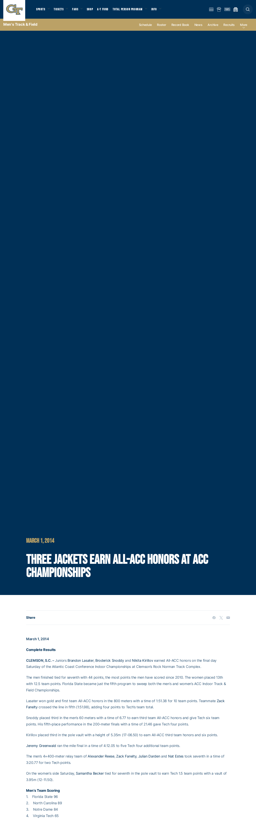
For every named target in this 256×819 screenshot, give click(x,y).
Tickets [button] (60, 11)
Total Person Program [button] (132, 11)
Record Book (180, 29)
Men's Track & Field (20, 28)
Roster (161, 29)
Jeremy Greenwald (41, 749)
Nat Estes (175, 760)
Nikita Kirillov (142, 664)
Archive (213, 29)
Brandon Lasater (80, 664)
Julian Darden (149, 760)
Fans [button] (78, 11)
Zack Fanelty (126, 760)
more (243, 29)
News (198, 29)
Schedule (145, 29)
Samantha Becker (90, 777)
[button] (248, 11)
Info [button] (160, 11)
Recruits (229, 29)
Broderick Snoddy (109, 664)
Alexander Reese (101, 760)
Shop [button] (94, 11)
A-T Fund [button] (107, 11)
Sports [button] (41, 11)
